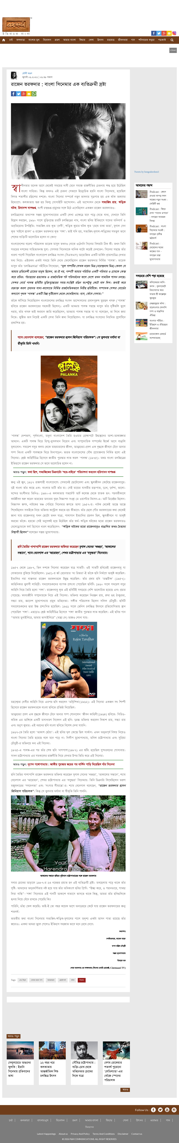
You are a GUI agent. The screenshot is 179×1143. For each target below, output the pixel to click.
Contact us (136, 1133)
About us (63, 1133)
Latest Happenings (46, 1133)
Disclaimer (123, 1133)
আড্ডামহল (50, 980)
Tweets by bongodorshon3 (146, 172)
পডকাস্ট (162, 40)
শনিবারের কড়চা (146, 40)
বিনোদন (47, 40)
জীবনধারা (123, 40)
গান (133, 40)
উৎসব (100, 40)
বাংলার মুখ (33, 40)
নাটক (72, 980)
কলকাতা (20, 40)
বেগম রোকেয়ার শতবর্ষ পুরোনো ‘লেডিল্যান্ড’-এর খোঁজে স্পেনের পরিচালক (113, 1071)
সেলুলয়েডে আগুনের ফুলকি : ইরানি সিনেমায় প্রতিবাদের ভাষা (19, 1068)
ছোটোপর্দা (62, 980)
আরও (125, 1089)
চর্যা (11, 40)
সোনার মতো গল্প (36, 980)
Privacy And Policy (80, 1133)
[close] (173, 50)
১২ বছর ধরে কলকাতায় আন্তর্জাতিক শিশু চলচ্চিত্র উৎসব (49, 1068)
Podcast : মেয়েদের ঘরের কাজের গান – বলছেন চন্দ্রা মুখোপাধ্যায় (156, 251)
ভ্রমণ (57, 40)
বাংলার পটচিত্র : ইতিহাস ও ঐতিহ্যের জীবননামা (158, 324)
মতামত (110, 40)
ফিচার (82, 40)
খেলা (91, 40)
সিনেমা (81, 980)
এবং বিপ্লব (22, 980)
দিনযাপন (89, 1126)
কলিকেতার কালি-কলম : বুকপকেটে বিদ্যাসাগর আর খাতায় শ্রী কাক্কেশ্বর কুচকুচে (158, 290)
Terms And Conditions (103, 1133)
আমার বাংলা (69, 40)
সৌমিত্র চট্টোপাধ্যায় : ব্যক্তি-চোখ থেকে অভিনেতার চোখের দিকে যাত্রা (83, 1068)
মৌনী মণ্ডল (27, 73)
